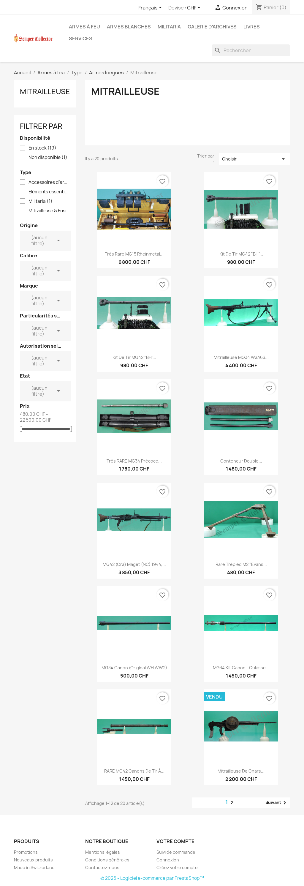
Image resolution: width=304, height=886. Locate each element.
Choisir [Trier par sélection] (254, 159)
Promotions (26, 852)
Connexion (167, 860)
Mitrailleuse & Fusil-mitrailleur (49, 211)
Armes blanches (129, 26)
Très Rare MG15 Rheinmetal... (134, 254)
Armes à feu (84, 26)
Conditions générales (107, 860)
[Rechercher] (251, 50)
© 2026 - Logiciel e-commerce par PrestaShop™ (152, 878)
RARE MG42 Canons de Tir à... (134, 771)
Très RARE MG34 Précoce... (134, 461)
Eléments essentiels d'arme (49, 192)
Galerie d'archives (212, 26)
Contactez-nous (102, 867)
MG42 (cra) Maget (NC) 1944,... (134, 564)
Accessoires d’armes (49, 182)
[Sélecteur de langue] (151, 8)
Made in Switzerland (34, 867)
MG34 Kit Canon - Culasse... (241, 667)
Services (80, 38)
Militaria (169, 26)
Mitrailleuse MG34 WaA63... (241, 357)
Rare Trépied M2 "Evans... (241, 564)
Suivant (276, 802)
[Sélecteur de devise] (194, 8)
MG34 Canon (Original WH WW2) (134, 667)
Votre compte (175, 841)
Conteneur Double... (241, 461)
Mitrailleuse (45, 91)
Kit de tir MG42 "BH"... (241, 254)
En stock (42, 148)
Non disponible (47, 157)
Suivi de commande (175, 852)
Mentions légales (102, 852)
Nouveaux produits (33, 860)
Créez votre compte (177, 867)
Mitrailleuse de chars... (241, 771)
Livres (251, 26)
